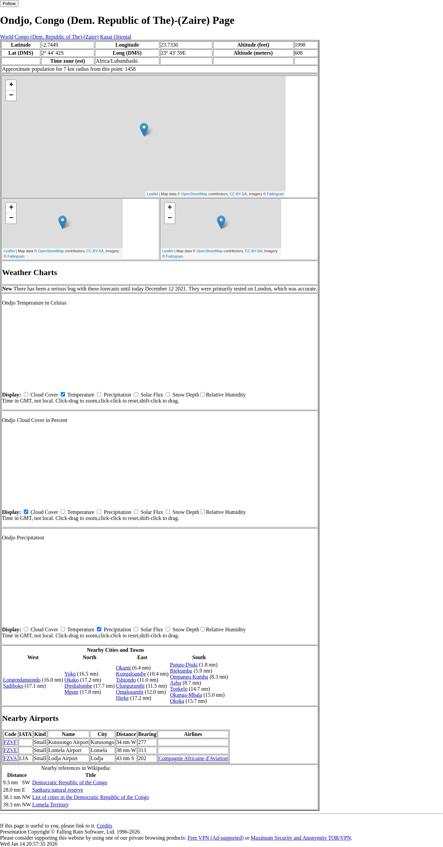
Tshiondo (126, 680)
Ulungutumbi (130, 686)
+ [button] (11, 85)
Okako (71, 680)
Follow (9, 3)
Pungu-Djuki (184, 665)
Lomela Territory (50, 804)
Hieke (122, 698)
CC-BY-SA (238, 194)
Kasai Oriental (115, 37)
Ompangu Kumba (189, 677)
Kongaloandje (131, 674)
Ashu (175, 683)
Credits (104, 826)
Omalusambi (130, 692)
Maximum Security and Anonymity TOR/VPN (301, 838)
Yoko (70, 674)
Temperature (81, 395)
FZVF (10, 742)
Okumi (123, 668)
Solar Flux (152, 395)
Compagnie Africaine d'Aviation (193, 758)
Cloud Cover (44, 395)
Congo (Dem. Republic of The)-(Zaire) (57, 37)
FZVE (10, 750)
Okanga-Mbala (186, 695)
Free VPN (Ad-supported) (215, 838)
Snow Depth (185, 395)
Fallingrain (275, 194)
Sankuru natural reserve (57, 790)
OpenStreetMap (194, 194)
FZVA (10, 758)
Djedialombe (78, 686)
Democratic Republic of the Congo (69, 782)
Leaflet (152, 194)
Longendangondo (22, 680)
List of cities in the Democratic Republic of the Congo (90, 797)
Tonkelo (178, 689)
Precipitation (117, 395)
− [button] (11, 96)
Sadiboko (13, 686)
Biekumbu (181, 671)
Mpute (71, 692)
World (6, 37)
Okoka (177, 701)
